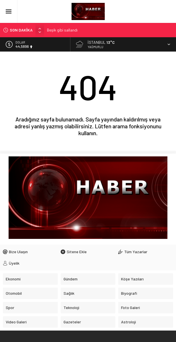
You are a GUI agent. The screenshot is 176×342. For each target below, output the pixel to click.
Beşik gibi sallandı (62, 29)
